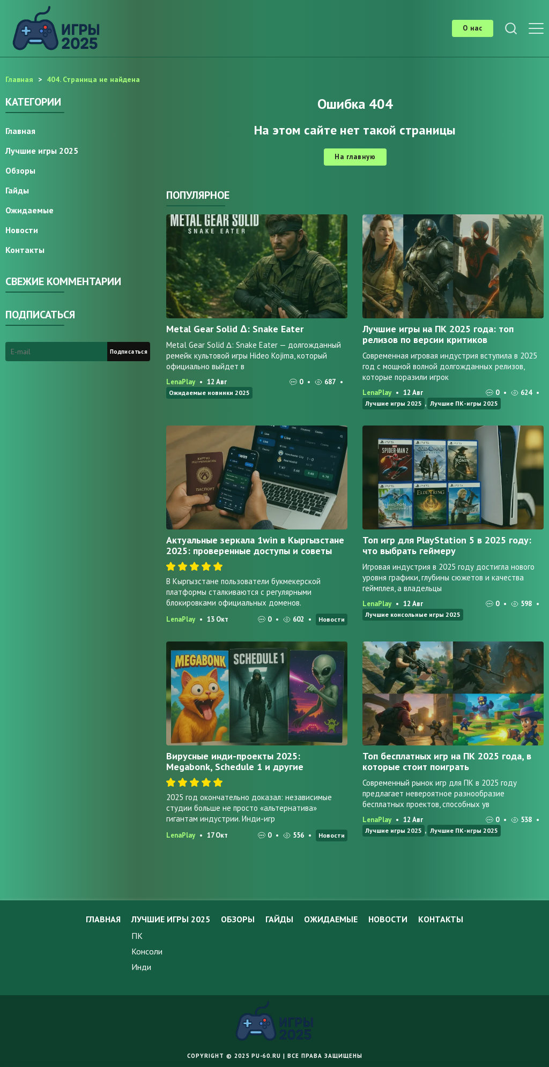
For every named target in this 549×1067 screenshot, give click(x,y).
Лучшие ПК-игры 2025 (464, 403)
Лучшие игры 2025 (393, 403)
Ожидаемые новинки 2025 (209, 393)
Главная (20, 130)
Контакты (24, 249)
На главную (355, 156)
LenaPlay (180, 381)
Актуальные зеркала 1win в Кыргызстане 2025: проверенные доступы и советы (255, 545)
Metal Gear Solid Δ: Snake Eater (234, 329)
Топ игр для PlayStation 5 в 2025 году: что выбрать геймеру (446, 545)
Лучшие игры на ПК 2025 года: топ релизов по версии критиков (438, 334)
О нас (473, 28)
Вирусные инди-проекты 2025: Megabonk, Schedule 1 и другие (234, 761)
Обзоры (20, 170)
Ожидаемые (29, 210)
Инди (141, 966)
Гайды (17, 190)
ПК (137, 935)
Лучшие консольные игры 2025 (413, 614)
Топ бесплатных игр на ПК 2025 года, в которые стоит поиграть (446, 761)
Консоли (146, 951)
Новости (331, 619)
